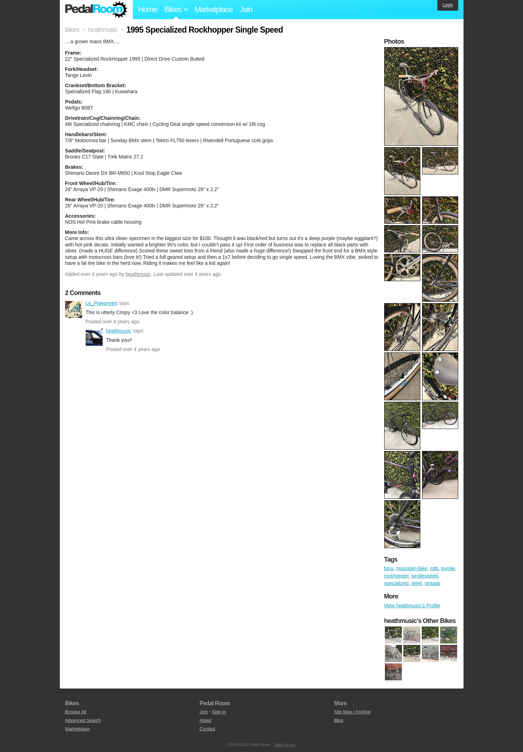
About (205, 720)
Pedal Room (96, 9)
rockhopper (396, 576)
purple (448, 568)
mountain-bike (411, 568)
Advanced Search (83, 720)
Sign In (219, 711)
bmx (388, 568)
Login (448, 4)
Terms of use (284, 744)
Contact (207, 728)
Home (148, 9)
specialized (396, 583)
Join (246, 9)
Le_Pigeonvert (73, 309)
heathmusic (138, 274)
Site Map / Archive (352, 711)
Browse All (75, 711)
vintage (432, 583)
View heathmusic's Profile (412, 605)
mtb (434, 568)
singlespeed (424, 576)
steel (416, 583)
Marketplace (213, 9)
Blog (338, 720)
